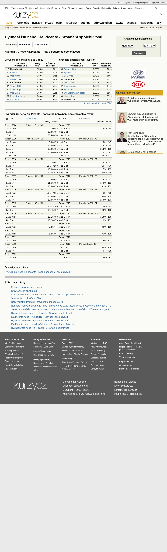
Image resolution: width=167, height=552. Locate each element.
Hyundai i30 (25, 44)
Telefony (72, 23)
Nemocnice (146, 23)
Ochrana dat (69, 381)
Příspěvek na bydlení (14, 354)
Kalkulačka (106, 8)
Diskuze (138, 8)
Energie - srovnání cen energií (27, 287)
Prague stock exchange (129, 369)
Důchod (85, 23)
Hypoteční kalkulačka (14, 365)
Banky (36, 339)
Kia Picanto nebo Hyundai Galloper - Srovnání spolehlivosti (42, 324)
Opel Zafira (15, 93)
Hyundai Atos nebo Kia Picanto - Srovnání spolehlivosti (40, 327)
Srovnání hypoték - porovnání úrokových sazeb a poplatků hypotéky (47, 294)
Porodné (49, 363)
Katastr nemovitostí (99, 347)
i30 (35, 118)
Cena (127, 343)
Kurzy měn (45, 8)
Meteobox (149, 3)
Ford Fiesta (69, 82)
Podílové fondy (77, 347)
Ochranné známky (98, 354)
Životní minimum (12, 361)
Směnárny (37, 347)
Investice (66, 339)
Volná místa (45, 351)
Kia (80, 118)
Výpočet (20, 339)
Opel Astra (15, 76)
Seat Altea (68, 76)
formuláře (100, 369)
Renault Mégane (17, 96)
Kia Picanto (41, 44)
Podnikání (95, 339)
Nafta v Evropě (68, 369)
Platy (52, 355)
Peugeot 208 (70, 69)
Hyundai (29, 118)
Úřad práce (38, 355)
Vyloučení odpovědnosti (75, 385)
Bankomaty (46, 339)
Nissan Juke (69, 96)
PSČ (105, 343)
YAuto (141, 3)
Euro (46, 347)
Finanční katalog (126, 353)
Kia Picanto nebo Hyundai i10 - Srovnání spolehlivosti (39, 316)
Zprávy (14, 8)
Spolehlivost (136, 343)
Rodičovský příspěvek (14, 358)
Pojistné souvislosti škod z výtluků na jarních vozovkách (143, 103)
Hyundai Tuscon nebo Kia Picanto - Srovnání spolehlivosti (41, 313)
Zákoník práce (97, 361)
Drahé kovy (67, 359)
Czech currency (125, 365)
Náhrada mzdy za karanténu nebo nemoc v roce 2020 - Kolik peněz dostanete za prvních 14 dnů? (61, 305)
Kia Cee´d (14, 100)
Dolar (51, 347)
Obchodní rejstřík (123, 3)
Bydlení (37, 23)
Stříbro (84, 362)
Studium (164, 3)
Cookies (81, 381)
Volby (121, 357)
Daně (93, 369)
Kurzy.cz (8, 28)
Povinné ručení (11, 369)
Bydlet (156, 3)
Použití (117, 393)
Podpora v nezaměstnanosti (45, 367)
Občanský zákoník (98, 358)
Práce (124, 8)
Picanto (86, 118)
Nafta (83, 366)
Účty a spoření (103, 23)
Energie (96, 8)
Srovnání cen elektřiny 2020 (26, 298)
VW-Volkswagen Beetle (74, 93)
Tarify (88, 8)
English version (126, 361)
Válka (130, 8)
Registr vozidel (125, 347)
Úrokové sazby (39, 343)
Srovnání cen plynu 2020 (24, 290)
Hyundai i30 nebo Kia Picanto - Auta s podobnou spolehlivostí (37, 272)
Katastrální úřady (98, 350)
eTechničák (131, 350)
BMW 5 (13, 72)
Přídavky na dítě (12, 350)
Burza (64, 343)
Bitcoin (71, 8)
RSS (125, 393)
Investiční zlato (73, 362)
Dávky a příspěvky (41, 359)
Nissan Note (15, 79)
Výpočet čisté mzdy (13, 343)
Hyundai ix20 (70, 72)
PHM (70, 366)
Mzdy (59, 23)
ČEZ (71, 343)
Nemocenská (39, 363)
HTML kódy (136, 393)
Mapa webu (130, 357)
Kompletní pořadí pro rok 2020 (97, 103)
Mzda (46, 355)
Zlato (64, 8)
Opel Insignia (70, 86)
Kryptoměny (67, 354)
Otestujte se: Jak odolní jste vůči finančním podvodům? (143, 122)
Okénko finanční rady (128, 92)
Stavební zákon (97, 365)
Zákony (116, 8)
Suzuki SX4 (69, 89)
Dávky (119, 23)
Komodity (55, 8)
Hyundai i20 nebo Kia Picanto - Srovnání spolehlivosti (39, 320)
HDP (75, 350)
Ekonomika (66, 350)
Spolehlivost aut (25, 28)
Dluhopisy (66, 347)
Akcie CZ (23, 8)
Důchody (37, 370)
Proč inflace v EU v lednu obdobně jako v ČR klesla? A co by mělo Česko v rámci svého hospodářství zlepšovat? (145, 143)
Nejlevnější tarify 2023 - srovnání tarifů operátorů (37, 301)
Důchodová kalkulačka (14, 347)
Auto (15, 28)
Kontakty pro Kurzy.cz (125, 389)
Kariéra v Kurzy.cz (123, 385)
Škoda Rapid (16, 89)
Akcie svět (33, 8)
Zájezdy (135, 3)
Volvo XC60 (15, 86)
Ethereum (85, 354)
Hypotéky (80, 8)
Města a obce (96, 343)
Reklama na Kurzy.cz (125, 381)
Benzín (77, 366)
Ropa (64, 366)
